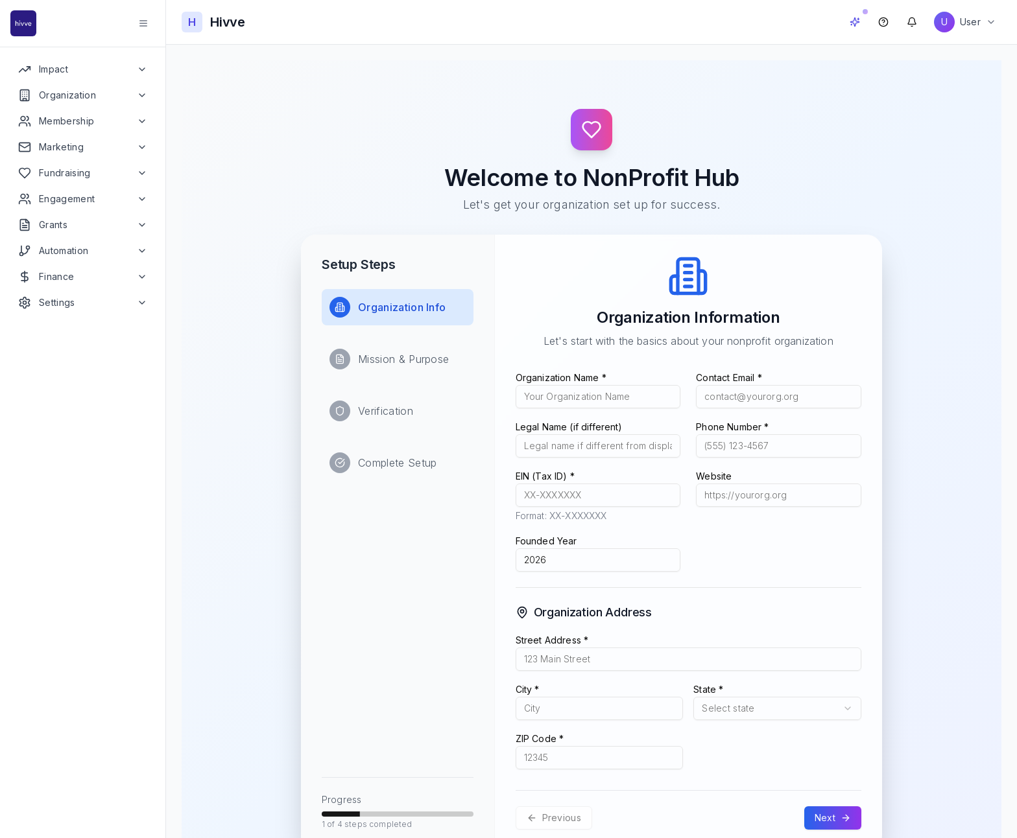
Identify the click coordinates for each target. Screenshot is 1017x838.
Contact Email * (728, 377)
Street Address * (552, 640)
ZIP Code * (540, 738)
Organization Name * (561, 377)
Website (714, 476)
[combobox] (777, 708)
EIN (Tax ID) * (545, 476)
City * (528, 689)
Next (833, 817)
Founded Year (546, 540)
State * (708, 689)
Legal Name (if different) (569, 426)
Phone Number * (732, 426)
